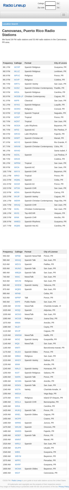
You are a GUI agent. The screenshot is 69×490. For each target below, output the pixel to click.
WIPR (16, 100)
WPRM (17, 163)
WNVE (17, 159)
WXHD (17, 151)
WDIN (16, 192)
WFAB (18, 293)
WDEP (18, 435)
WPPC (18, 460)
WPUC (17, 75)
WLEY (18, 327)
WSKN (18, 385)
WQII (17, 343)
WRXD (17, 134)
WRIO (16, 176)
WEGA (18, 394)
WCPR (18, 419)
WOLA (18, 402)
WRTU (17, 84)
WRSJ (18, 444)
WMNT (18, 439)
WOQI (17, 310)
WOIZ (17, 339)
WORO (17, 109)
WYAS (17, 105)
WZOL (17, 155)
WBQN (18, 272)
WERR (17, 201)
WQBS (17, 226)
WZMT (17, 117)
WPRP (18, 298)
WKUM (18, 427)
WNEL (18, 414)
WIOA (16, 167)
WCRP (17, 67)
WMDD (18, 431)
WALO (18, 368)
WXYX (17, 171)
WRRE (18, 423)
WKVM (18, 281)
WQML (17, 180)
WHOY (18, 360)
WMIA (17, 323)
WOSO (18, 314)
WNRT (17, 138)
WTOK (17, 188)
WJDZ (17, 88)
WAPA (18, 377)
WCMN (18, 381)
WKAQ (17, 205)
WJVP (17, 80)
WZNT (17, 121)
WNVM (17, 146)
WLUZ (17, 71)
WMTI (17, 348)
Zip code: (41, 8)
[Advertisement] (34, 53)
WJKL (16, 209)
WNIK (16, 217)
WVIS (16, 213)
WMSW (18, 335)
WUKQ (18, 410)
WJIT (17, 373)
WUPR (18, 448)
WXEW (18, 285)
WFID (16, 130)
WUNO (18, 268)
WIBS (17, 452)
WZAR (17, 184)
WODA (17, 125)
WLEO (18, 352)
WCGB (18, 318)
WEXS (18, 264)
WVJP (17, 196)
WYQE (17, 113)
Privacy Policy (64, 487)
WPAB (18, 256)
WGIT (17, 473)
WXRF (18, 464)
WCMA (18, 469)
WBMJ (18, 356)
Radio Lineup (17, 481)
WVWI (18, 306)
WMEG (17, 221)
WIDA (16, 92)
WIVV (17, 398)
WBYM (18, 456)
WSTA (17, 389)
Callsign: (41, 3)
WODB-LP (18, 96)
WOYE (17, 142)
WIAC (17, 277)
